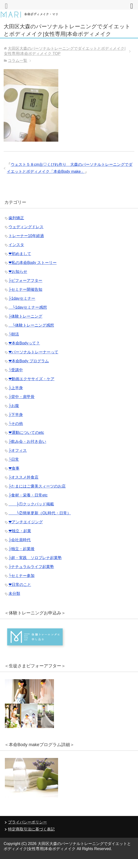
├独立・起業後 (21, 549)
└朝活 (14, 334)
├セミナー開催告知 (25, 289)
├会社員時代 (20, 540)
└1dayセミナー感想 (28, 307)
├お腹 (14, 406)
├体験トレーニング (25, 316)
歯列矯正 (16, 218)
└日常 (14, 459)
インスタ (16, 245)
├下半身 (16, 415)
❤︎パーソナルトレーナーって (33, 352)
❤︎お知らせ (18, 271)
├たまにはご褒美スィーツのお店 (37, 486)
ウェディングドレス (26, 227)
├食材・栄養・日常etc (28, 495)
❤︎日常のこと (20, 584)
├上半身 (16, 388)
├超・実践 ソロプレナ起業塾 (35, 558)
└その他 (16, 424)
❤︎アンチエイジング (26, 522)
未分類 (14, 593)
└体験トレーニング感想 (31, 325)
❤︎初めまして (20, 254)
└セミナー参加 (21, 576)
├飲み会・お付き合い (27, 441)
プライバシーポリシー (27, 822)
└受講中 (16, 370)
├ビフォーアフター (25, 280)
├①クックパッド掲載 (31, 504)
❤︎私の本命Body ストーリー (33, 263)
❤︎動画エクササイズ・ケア (31, 379)
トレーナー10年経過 (26, 236)
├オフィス (18, 450)
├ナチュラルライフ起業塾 (31, 567)
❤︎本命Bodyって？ (24, 343)
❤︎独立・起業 (20, 531)
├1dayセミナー (22, 298)
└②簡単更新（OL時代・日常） (40, 513)
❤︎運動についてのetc (26, 432)
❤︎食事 (14, 468)
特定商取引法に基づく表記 (31, 829)
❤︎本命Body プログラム (29, 361)
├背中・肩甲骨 (21, 397)
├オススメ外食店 (23, 477)
